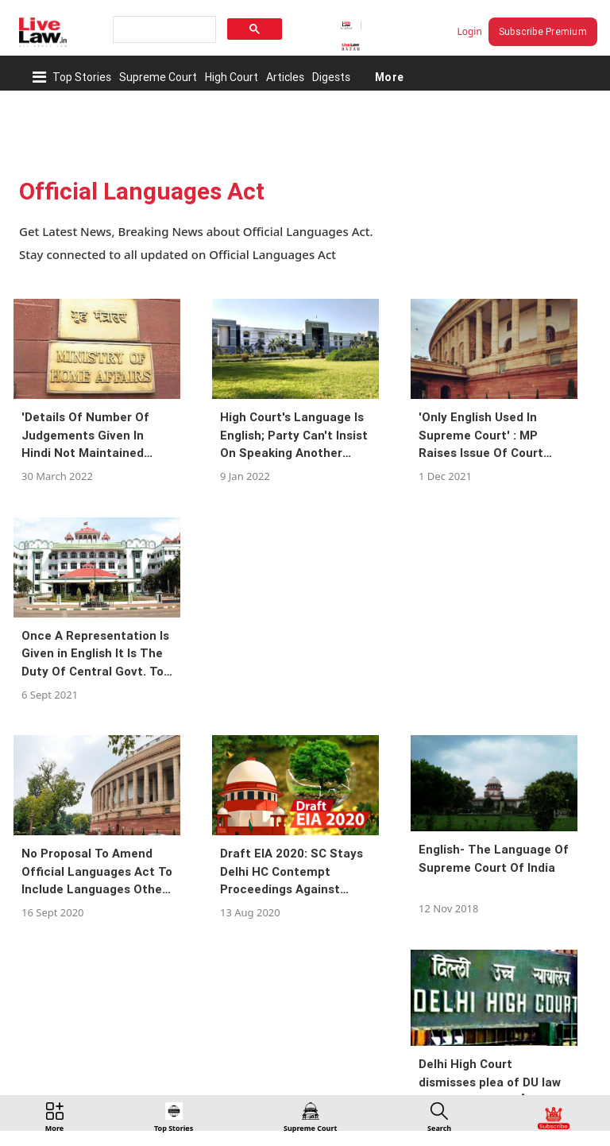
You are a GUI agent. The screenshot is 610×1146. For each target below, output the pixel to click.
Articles (285, 77)
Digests (331, 77)
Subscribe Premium (543, 31)
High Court (231, 77)
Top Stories (81, 77)
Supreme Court (158, 77)
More (388, 77)
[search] (163, 30)
